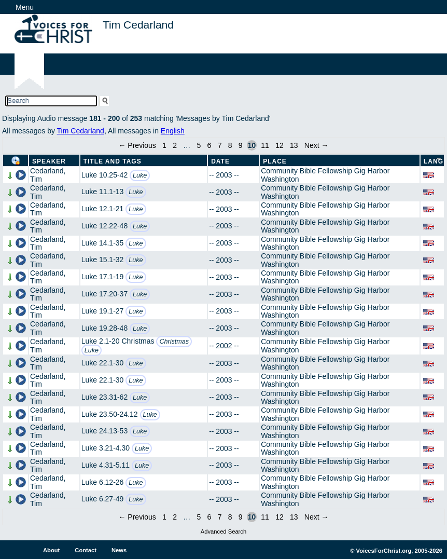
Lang (433, 161)
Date (220, 161)
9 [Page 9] (241, 145)
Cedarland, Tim (48, 175)
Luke (140, 175)
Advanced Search (223, 531)
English (173, 131)
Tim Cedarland (80, 131)
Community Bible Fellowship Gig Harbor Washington (325, 175)
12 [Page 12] (279, 145)
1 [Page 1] (164, 145)
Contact (85, 550)
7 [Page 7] (220, 145)
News (119, 550)
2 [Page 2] (175, 145)
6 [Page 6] (209, 145)
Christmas (174, 341)
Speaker (49, 161)
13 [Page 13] (294, 145)
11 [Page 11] (265, 145)
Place (275, 161)
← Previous (137, 145)
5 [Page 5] (199, 145)
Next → (316, 145)
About (51, 550)
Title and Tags (112, 161)
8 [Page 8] (230, 145)
